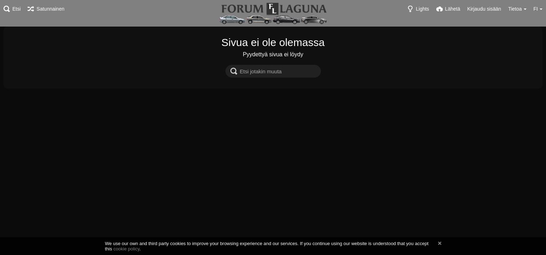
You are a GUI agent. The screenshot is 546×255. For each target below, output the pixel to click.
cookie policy (126, 248)
